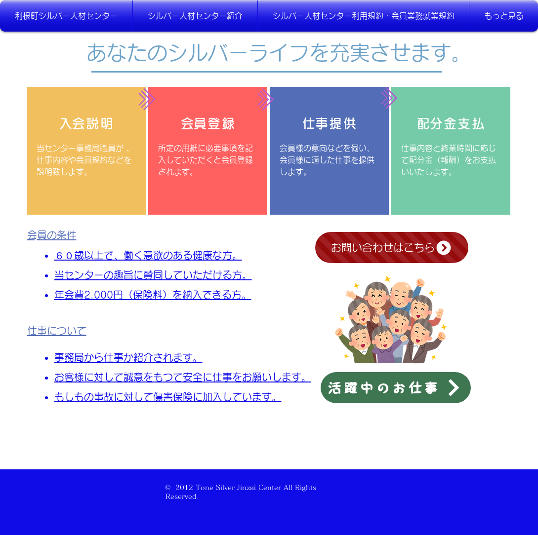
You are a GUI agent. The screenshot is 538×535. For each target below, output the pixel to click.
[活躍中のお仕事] (396, 387)
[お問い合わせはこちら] (391, 247)
